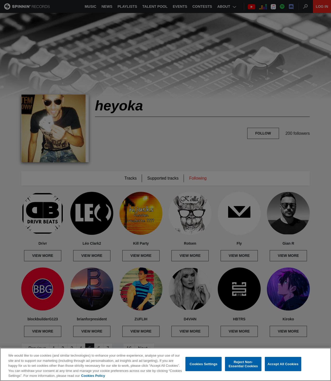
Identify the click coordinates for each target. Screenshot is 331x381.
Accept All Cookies (282, 364)
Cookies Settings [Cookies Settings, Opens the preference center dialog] (203, 364)
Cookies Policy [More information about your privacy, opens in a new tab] (93, 376)
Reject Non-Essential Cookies (243, 364)
